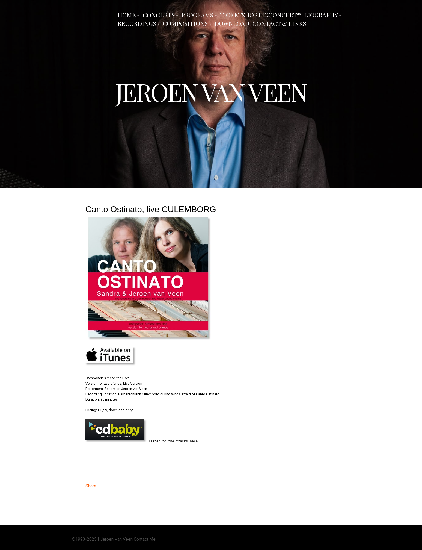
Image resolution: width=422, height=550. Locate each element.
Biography (321, 15)
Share (90, 485)
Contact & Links (279, 23)
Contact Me (145, 538)
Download (232, 23)
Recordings (137, 23)
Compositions (185, 23)
